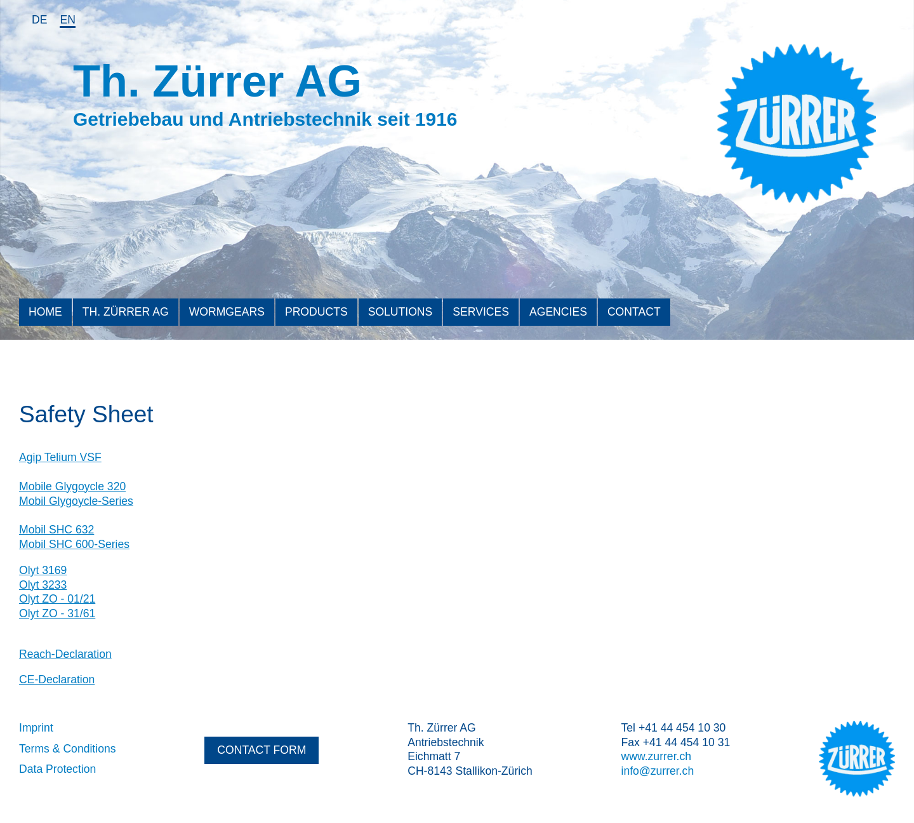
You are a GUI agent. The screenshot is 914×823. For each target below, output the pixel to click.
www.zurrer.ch (656, 756)
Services (481, 311)
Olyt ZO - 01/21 (57, 598)
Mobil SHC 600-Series (74, 544)
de (39, 19)
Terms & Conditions (67, 748)
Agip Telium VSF (60, 457)
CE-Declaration (57, 679)
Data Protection (57, 769)
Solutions (400, 311)
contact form (261, 750)
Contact (634, 311)
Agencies (558, 311)
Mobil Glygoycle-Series (76, 501)
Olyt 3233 (43, 585)
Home (45, 311)
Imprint (36, 727)
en (67, 19)
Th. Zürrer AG (126, 311)
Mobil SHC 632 (56, 529)
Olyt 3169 (43, 570)
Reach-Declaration (65, 654)
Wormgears (227, 311)
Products (316, 311)
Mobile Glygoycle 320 (72, 486)
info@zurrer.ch (657, 771)
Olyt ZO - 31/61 (57, 613)
